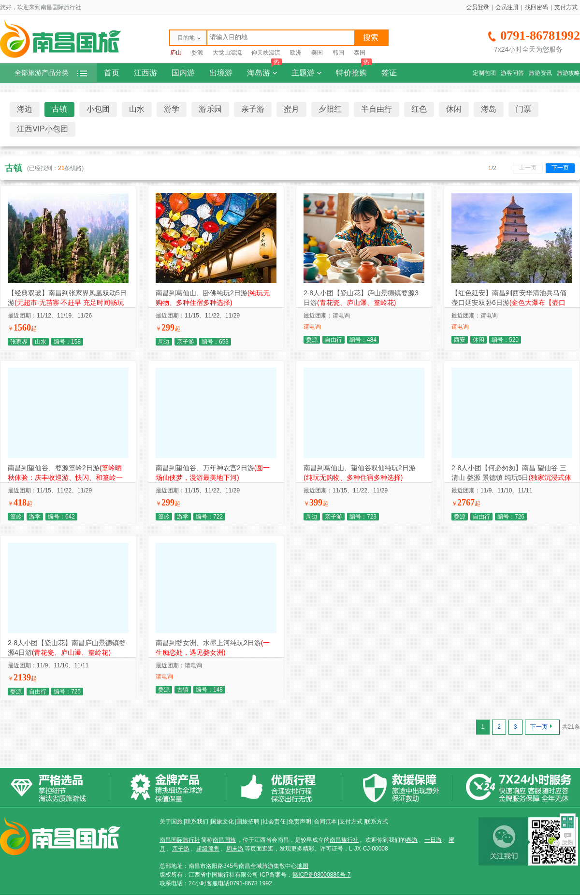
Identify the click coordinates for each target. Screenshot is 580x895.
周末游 (235, 848)
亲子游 (252, 109)
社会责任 (274, 821)
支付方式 (566, 7)
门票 (523, 109)
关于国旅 (171, 821)
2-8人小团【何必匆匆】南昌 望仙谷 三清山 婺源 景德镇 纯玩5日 (511, 477)
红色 (419, 109)
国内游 (183, 73)
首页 (111, 73)
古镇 (59, 109)
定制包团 (484, 73)
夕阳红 (330, 109)
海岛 (488, 109)
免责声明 (299, 821)
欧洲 (296, 52)
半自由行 (376, 109)
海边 (24, 109)
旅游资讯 (540, 73)
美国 (317, 52)
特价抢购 (354, 70)
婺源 (197, 52)
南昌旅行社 (344, 840)
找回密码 (536, 7)
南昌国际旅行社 (180, 840)
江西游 (145, 73)
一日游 (433, 840)
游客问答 (512, 73)
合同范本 (325, 821)
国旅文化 (222, 821)
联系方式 (376, 821)
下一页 (560, 167)
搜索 (370, 37)
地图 (302, 866)
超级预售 (207, 848)
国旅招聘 (248, 821)
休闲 (454, 109)
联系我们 (196, 821)
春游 (412, 840)
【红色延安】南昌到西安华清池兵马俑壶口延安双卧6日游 (508, 302)
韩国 (338, 52)
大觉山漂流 (227, 52)
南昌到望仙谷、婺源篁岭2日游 (65, 477)
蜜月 (291, 109)
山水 (137, 109)
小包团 (98, 109)
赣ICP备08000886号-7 (321, 874)
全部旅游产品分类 (50, 72)
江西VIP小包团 (42, 129)
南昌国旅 (224, 840)
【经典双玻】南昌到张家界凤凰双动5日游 (67, 302)
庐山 (176, 52)
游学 (171, 109)
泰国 (359, 52)
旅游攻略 (568, 73)
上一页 (527, 167)
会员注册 (507, 7)
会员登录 (477, 7)
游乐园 (210, 109)
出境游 (220, 73)
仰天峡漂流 (265, 52)
